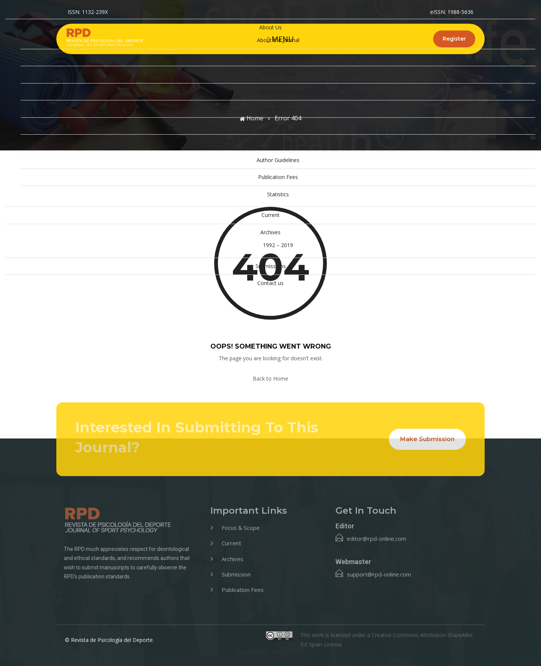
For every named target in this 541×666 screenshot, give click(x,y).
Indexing (278, 125)
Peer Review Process (278, 142)
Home (270, 10)
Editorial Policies (278, 91)
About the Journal (278, 40)
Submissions (270, 266)
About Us (270, 27)
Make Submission (427, 439)
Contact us (270, 283)
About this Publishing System (278, 57)
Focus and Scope (278, 108)
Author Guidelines (278, 160)
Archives (270, 232)
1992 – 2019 (278, 245)
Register (454, 38)
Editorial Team (278, 74)
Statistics (278, 194)
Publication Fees (278, 177)
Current (270, 214)
